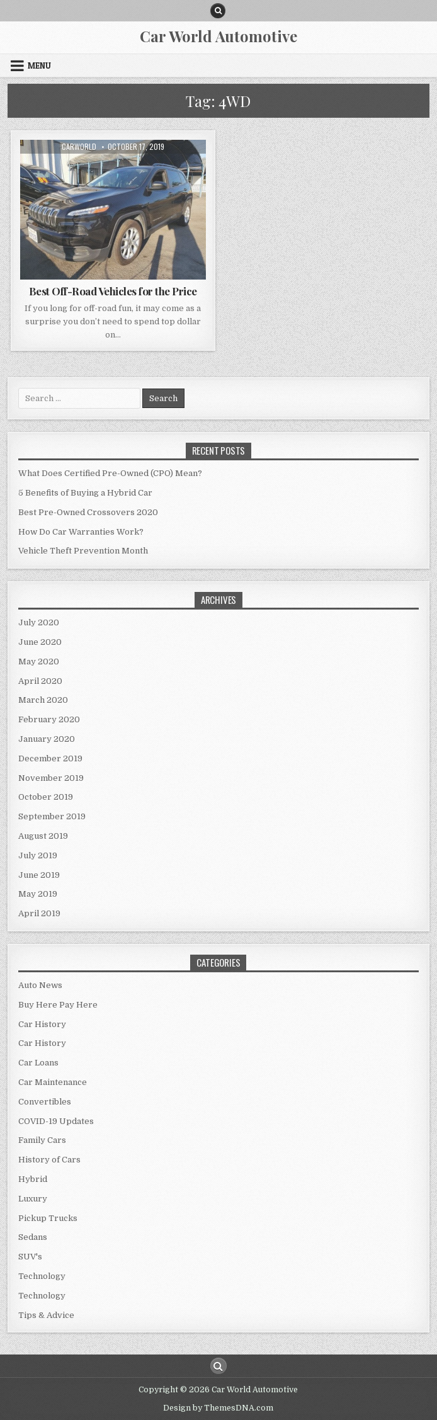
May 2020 (38, 661)
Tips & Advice (46, 1315)
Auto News (40, 985)
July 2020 (38, 622)
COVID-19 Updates (56, 1121)
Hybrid (32, 1179)
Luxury (32, 1198)
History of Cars (49, 1159)
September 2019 (52, 816)
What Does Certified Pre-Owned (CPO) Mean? (110, 473)
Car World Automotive (218, 36)
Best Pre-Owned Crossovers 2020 (88, 512)
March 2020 (43, 700)
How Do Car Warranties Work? (81, 532)
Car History (42, 1024)
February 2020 (49, 719)
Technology (41, 1276)
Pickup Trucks (47, 1218)
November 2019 (51, 778)
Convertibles (44, 1101)
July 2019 (37, 855)
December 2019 (50, 758)
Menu (39, 65)
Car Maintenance (52, 1082)
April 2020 (40, 681)
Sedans (32, 1237)
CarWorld (79, 147)
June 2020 (40, 642)
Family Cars (42, 1140)
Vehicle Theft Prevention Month (83, 550)
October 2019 (45, 797)
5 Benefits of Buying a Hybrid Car (85, 492)
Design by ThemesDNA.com (218, 1408)
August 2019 (43, 836)
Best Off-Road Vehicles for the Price (113, 291)
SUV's (30, 1256)
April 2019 (39, 913)
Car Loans (38, 1062)
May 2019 (37, 894)
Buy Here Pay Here (58, 1004)
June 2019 (39, 875)
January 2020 (46, 739)
